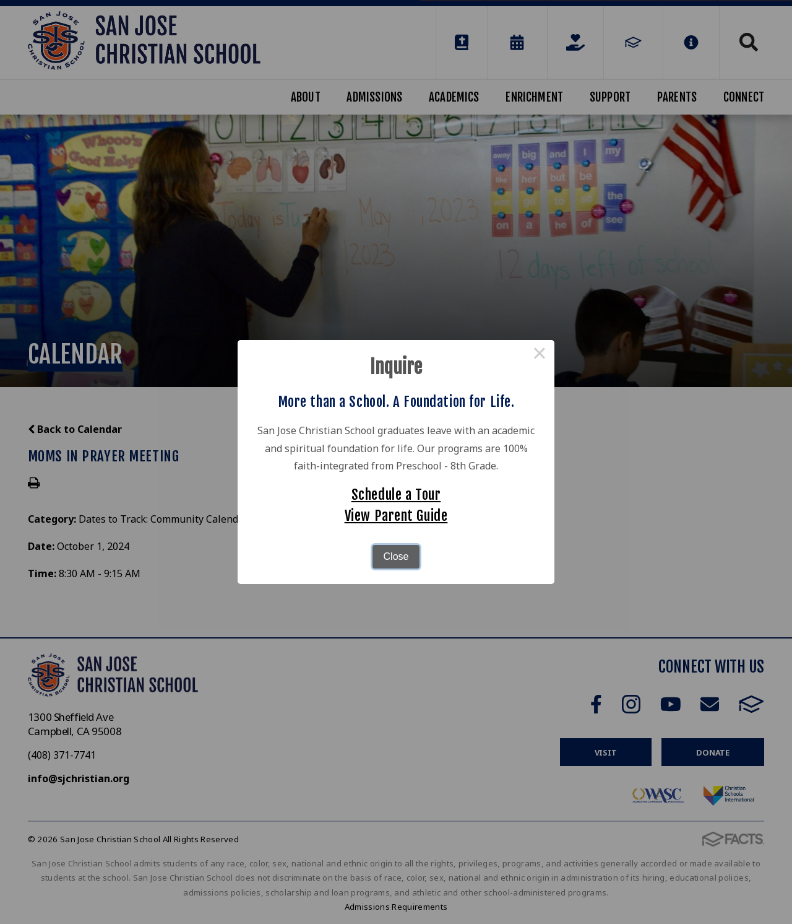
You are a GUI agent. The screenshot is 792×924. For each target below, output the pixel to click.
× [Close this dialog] (539, 355)
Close (396, 556)
